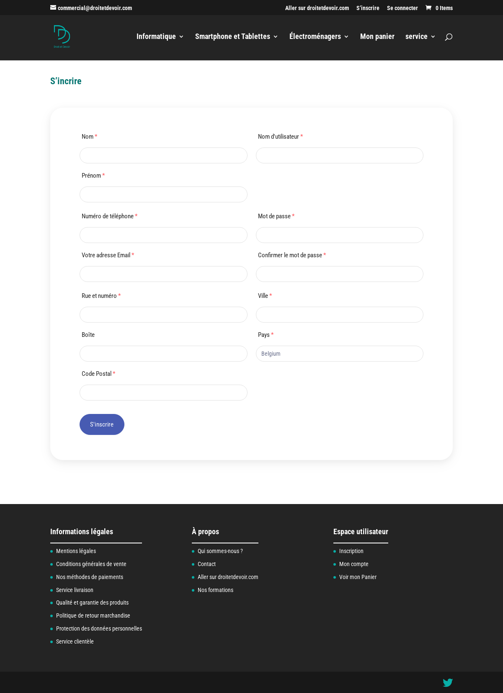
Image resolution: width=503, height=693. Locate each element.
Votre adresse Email (108, 255)
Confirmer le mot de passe (292, 255)
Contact (207, 564)
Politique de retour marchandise (93, 615)
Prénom (93, 175)
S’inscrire (367, 8)
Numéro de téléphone (109, 216)
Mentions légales (76, 551)
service (416, 37)
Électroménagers (315, 37)
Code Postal (98, 374)
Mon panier (377, 37)
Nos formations (215, 590)
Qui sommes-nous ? (220, 551)
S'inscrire (102, 424)
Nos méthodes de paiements (89, 577)
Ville (265, 296)
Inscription (351, 551)
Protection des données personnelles (99, 628)
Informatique (156, 37)
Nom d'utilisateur (280, 136)
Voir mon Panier (358, 577)
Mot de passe (276, 216)
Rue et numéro (101, 296)
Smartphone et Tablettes (232, 37)
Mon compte (354, 564)
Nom (89, 136)
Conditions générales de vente (91, 564)
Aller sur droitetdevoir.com (317, 8)
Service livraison (74, 590)
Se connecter (402, 8)
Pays (265, 335)
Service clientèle (75, 641)
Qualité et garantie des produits (92, 602)
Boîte (88, 335)
